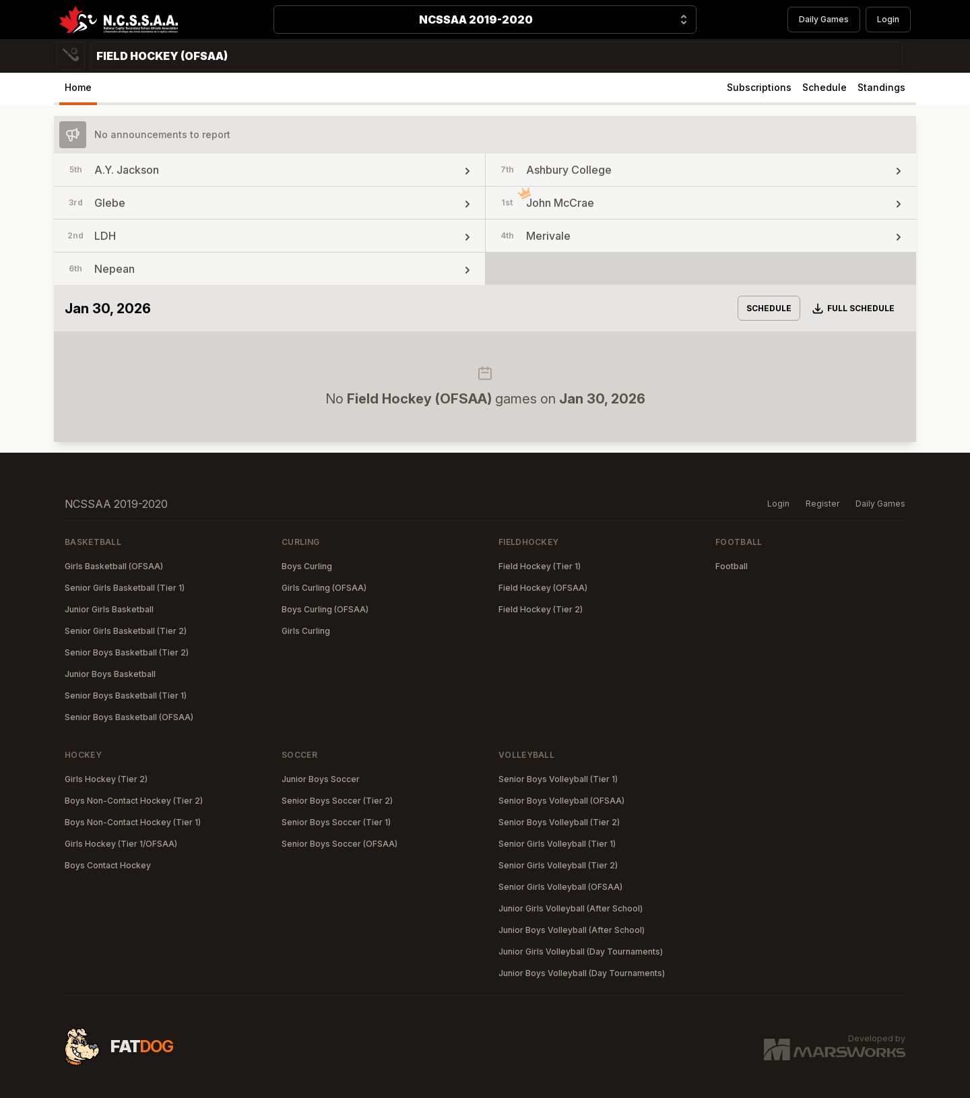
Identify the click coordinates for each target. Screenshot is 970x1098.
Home (78, 87)
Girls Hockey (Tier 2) (106, 779)
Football (731, 566)
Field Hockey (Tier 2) (540, 609)
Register (822, 503)
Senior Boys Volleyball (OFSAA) (561, 801)
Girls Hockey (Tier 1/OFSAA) (121, 844)
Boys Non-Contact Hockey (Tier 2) (134, 801)
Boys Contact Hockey (108, 865)
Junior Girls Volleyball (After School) (570, 908)
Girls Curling (306, 631)
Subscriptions (759, 87)
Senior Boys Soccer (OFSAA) (339, 844)
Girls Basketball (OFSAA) (114, 566)
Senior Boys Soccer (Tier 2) (337, 801)
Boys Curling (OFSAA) (325, 609)
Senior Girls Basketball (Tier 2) (126, 631)
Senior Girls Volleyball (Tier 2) (558, 865)
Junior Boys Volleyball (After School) (571, 930)
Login (888, 19)
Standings (881, 87)
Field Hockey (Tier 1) (539, 566)
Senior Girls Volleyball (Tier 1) (557, 844)
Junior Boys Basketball (110, 674)
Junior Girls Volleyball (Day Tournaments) (580, 951)
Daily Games (824, 19)
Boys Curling (307, 566)
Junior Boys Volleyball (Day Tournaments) (581, 973)
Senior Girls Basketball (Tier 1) (125, 588)
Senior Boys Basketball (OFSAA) (129, 717)
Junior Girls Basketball (109, 609)
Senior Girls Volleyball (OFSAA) (560, 887)
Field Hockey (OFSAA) (542, 588)
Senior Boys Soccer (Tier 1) (336, 822)
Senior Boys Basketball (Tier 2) (127, 652)
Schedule (824, 87)
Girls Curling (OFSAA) (324, 588)
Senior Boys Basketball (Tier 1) (126, 695)
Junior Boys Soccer (321, 779)
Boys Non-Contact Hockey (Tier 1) (133, 822)
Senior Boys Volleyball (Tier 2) (559, 822)
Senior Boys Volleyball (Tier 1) (558, 779)
